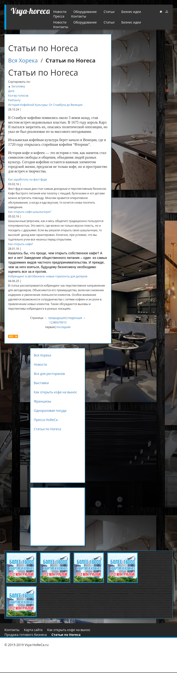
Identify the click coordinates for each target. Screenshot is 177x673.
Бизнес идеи (131, 22)
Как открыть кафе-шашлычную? (29, 212)
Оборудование (85, 22)
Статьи (109, 22)
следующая (74, 318)
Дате (11, 91)
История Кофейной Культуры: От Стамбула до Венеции (45, 105)
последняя (63, 327)
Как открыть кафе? (20, 244)
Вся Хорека (23, 60)
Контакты (60, 27)
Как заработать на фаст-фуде (27, 179)
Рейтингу (14, 100)
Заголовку (18, 86)
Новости (59, 22)
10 (65, 322)
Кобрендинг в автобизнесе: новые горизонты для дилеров (47, 276)
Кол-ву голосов (18, 96)
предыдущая (56, 318)
